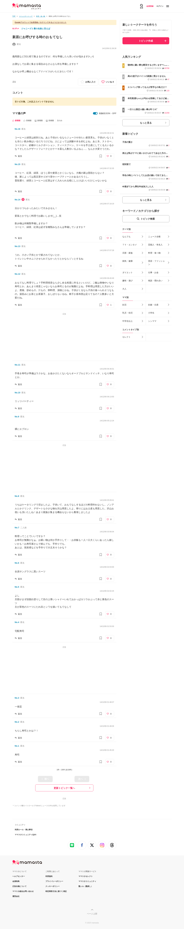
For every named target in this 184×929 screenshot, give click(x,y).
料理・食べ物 (154, 253)
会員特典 (15, 881)
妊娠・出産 (153, 305)
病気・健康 (127, 261)
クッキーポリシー (52, 886)
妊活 (124, 305)
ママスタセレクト (85, 876)
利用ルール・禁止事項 (23, 830)
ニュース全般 (154, 236)
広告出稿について (19, 886)
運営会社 (15, 896)
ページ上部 (92, 914)
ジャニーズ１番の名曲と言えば (35, 28)
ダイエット (127, 272)
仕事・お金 (153, 272)
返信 (20, 156)
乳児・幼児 (127, 313)
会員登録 (149, 6)
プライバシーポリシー (54, 881)
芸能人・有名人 (155, 244)
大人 (124, 289)
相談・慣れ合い (155, 280)
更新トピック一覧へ (64, 788)
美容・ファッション (156, 262)
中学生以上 (127, 321)
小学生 (151, 313)
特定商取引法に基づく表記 (56, 891)
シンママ (152, 321)
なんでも (126, 236)
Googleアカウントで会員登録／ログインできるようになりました (41, 22)
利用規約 (49, 876)
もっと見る (146, 123)
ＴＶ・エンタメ (129, 244)
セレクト (126, 337)
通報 (14, 82)
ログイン (159, 6)
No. (17, 129)
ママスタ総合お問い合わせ (23, 891)
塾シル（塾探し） (85, 886)
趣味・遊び (127, 280)
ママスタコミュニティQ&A (25, 835)
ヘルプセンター (18, 876)
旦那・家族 (127, 253)
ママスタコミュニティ (87, 881)
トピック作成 (146, 41)
